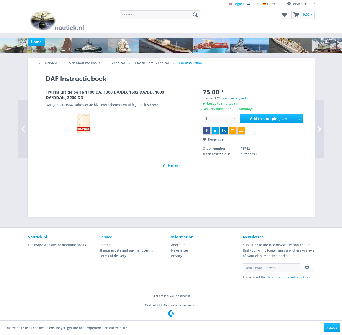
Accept (331, 327)
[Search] (195, 14)
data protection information (288, 277)
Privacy (176, 256)
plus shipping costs (235, 98)
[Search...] (160, 14)
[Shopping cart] (303, 14)
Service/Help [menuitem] (299, 4)
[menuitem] (160, 14)
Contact (105, 245)
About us (178, 245)
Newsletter (179, 250)
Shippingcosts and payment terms (126, 250)
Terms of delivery (112, 256)
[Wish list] (284, 14)
